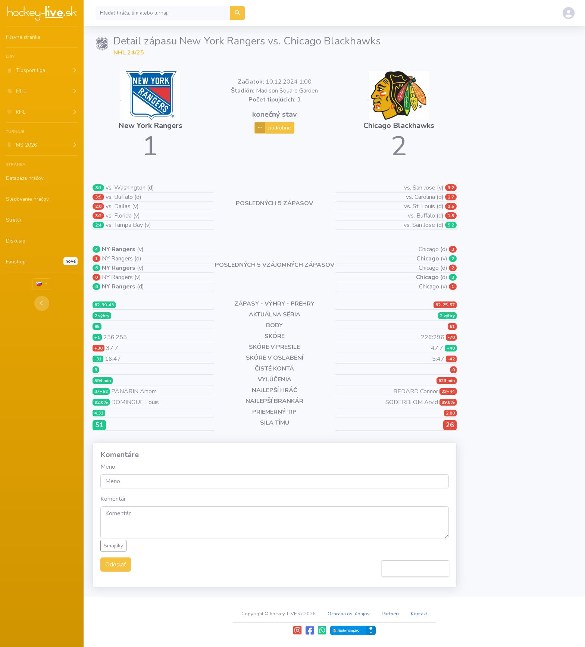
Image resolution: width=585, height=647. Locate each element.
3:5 (98, 197)
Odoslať (115, 564)
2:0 (98, 206)
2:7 (451, 197)
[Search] (163, 13)
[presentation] (415, 568)
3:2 (98, 216)
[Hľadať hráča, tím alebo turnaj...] (237, 13)
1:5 (451, 216)
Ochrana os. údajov (349, 613)
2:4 (98, 225)
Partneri (390, 613)
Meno (107, 467)
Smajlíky (113, 545)
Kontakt (419, 613)
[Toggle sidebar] (41, 303)
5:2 (451, 225)
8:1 (98, 188)
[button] (42, 70)
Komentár (113, 499)
